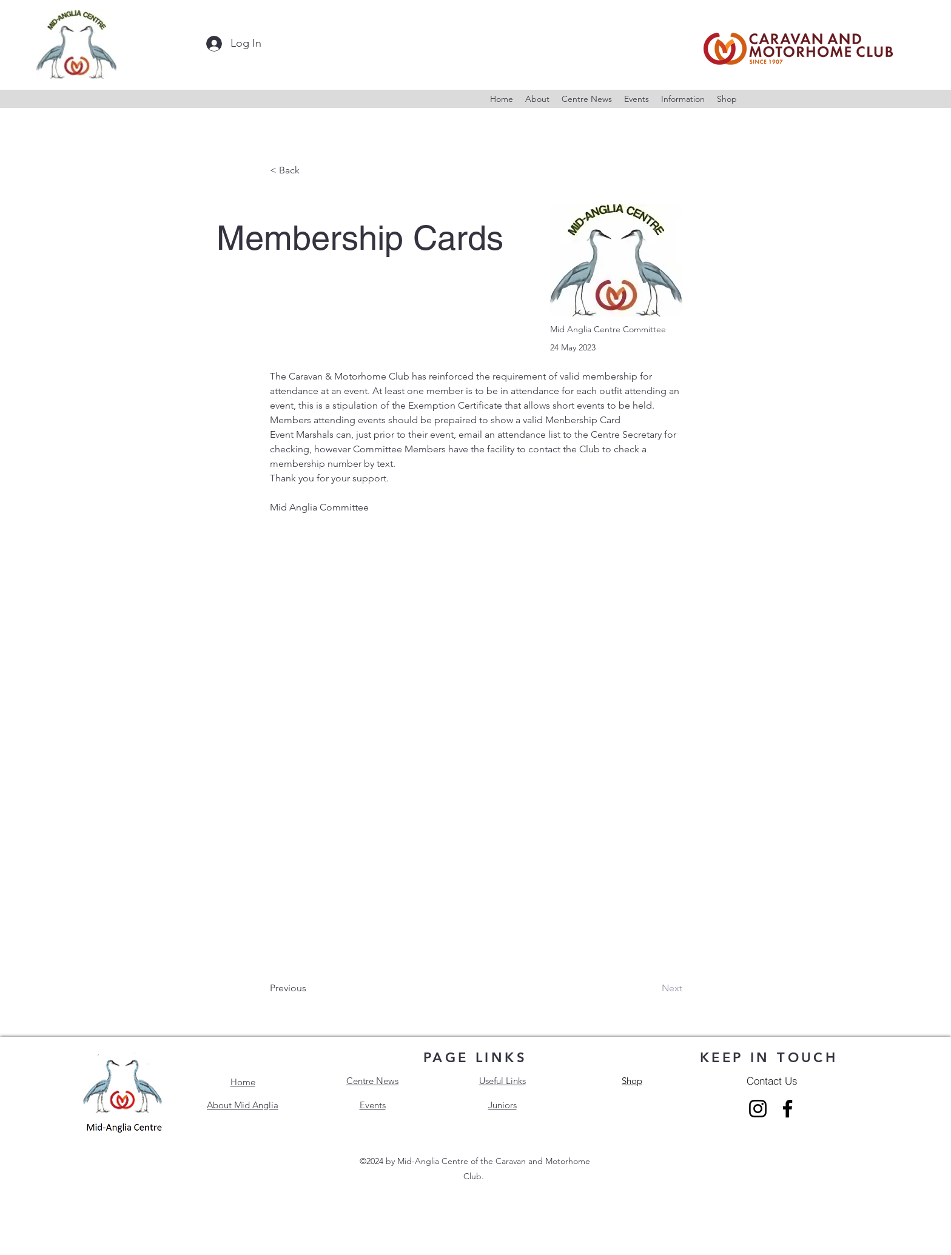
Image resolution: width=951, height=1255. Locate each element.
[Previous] (310, 988)
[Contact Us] (772, 1081)
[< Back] (310, 170)
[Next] (652, 988)
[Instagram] (758, 1108)
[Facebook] (787, 1108)
